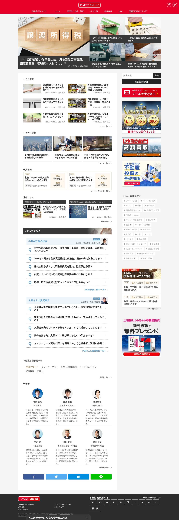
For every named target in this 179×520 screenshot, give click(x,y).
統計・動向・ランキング (136, 244)
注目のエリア (131, 258)
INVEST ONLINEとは (26, 504)
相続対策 (146, 229)
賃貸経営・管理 (152, 210)
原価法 (40, 371)
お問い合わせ (23, 510)
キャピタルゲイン (88, 367)
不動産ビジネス (132, 215)
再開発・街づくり (146, 253)
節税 (139, 205)
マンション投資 (149, 201)
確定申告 (151, 220)
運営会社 (21, 507)
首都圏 (128, 234)
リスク (128, 205)
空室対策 (129, 253)
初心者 (128, 225)
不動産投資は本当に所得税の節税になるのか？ (90, 202)
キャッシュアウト (49, 367)
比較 (148, 234)
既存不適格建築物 (69, 367)
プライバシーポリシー (62, 504)
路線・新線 (147, 258)
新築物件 (155, 244)
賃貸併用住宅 (153, 249)
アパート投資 (131, 201)
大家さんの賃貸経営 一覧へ (95, 351)
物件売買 (150, 205)
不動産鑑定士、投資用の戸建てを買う (45, 202)
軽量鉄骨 (30, 371)
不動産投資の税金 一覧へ (96, 289)
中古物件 (129, 239)
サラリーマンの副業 (134, 220)
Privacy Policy (53, 514)
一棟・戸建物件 (143, 225)
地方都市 (142, 239)
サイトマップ (59, 507)
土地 (139, 234)
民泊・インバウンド (134, 249)
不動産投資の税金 (37, 241)
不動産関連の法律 (133, 210)
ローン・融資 (131, 229)
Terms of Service (64, 514)
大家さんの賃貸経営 (38, 300)
